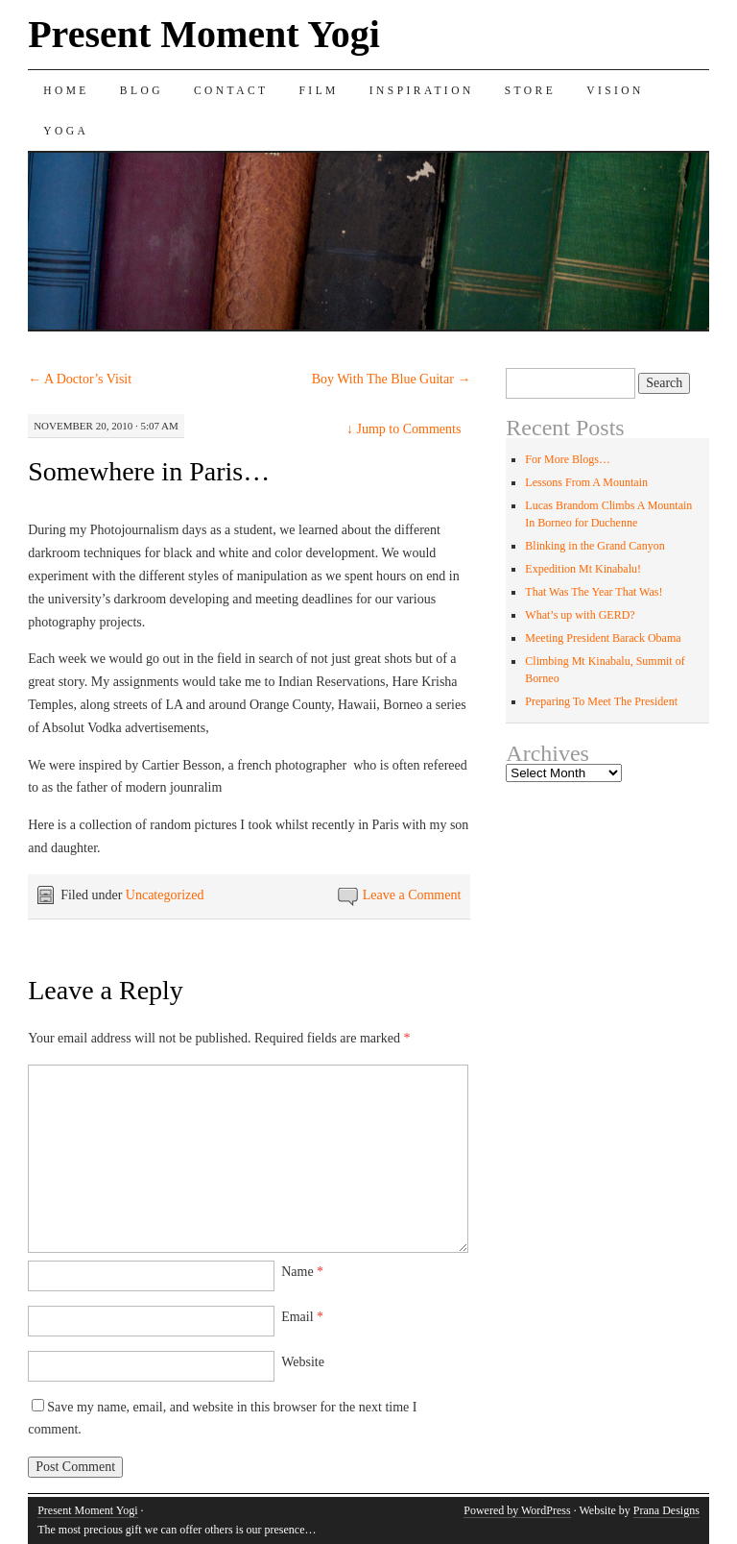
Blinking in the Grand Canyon (594, 545)
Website (302, 1362)
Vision (615, 90)
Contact (231, 90)
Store (530, 90)
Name (302, 1271)
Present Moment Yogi (204, 34)
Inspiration (421, 90)
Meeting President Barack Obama (602, 638)
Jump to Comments (403, 429)
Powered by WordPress (517, 1510)
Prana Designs (666, 1510)
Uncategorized (165, 895)
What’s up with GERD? (579, 615)
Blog (141, 90)
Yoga (65, 130)
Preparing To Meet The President (601, 701)
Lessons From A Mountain (586, 482)
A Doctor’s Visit (79, 379)
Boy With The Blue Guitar (391, 379)
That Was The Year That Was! (593, 592)
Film (319, 90)
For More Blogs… (567, 459)
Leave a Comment (412, 895)
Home (66, 90)
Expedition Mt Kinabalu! (583, 569)
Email (302, 1317)
